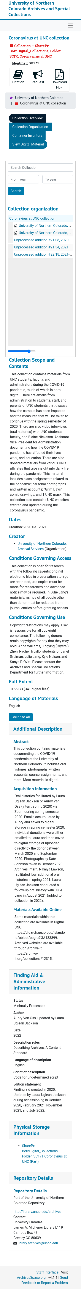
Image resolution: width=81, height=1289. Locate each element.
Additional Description (37, 728)
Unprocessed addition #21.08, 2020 (41, 240)
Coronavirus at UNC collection (32, 218)
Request (38, 76)
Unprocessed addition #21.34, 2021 (41, 247)
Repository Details (33, 1177)
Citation (18, 76)
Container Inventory (27, 135)
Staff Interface (48, 1272)
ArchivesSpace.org (31, 1277)
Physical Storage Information (31, 1130)
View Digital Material (28, 144)
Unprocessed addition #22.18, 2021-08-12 (46, 254)
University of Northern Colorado (39, 98)
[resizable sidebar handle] (22, 351)
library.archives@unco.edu (38, 1243)
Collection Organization (30, 127)
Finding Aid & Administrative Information (29, 981)
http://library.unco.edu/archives (37, 1212)
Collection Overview (27, 118)
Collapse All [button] (21, 717)
